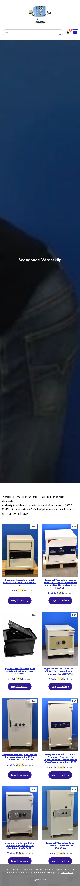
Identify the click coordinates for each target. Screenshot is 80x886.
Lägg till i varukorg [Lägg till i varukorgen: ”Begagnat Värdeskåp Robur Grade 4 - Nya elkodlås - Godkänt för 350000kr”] (19, 860)
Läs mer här (67, 872)
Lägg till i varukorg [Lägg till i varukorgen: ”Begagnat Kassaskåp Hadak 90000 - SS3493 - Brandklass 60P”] (19, 600)
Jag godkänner (40, 879)
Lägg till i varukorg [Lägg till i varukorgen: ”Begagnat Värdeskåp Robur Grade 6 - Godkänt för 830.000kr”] (60, 860)
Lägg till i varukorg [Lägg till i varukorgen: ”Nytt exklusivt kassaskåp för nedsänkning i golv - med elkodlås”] (19, 686)
